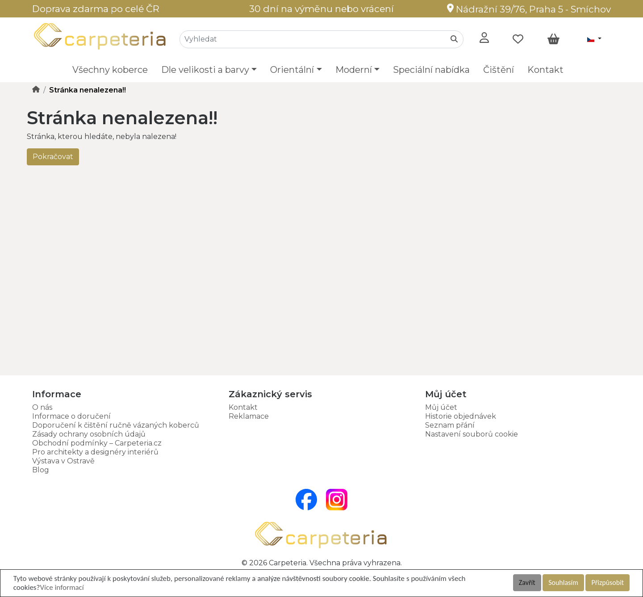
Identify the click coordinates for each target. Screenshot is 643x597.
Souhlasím (563, 582)
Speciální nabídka (431, 69)
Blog (40, 470)
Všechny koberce (110, 69)
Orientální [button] (292, 69)
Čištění (498, 69)
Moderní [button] (353, 69)
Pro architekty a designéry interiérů (95, 452)
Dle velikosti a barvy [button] (205, 69)
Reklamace (249, 416)
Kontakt (545, 69)
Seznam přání (450, 425)
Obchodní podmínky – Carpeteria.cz (97, 443)
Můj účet (441, 407)
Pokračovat (53, 156)
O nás (42, 407)
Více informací (62, 587)
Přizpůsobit (607, 582)
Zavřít (527, 582)
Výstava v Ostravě (63, 461)
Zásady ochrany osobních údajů (89, 434)
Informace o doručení (71, 416)
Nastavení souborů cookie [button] (471, 434)
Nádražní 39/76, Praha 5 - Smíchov (529, 9)
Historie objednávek (460, 416)
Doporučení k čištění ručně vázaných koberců (115, 425)
